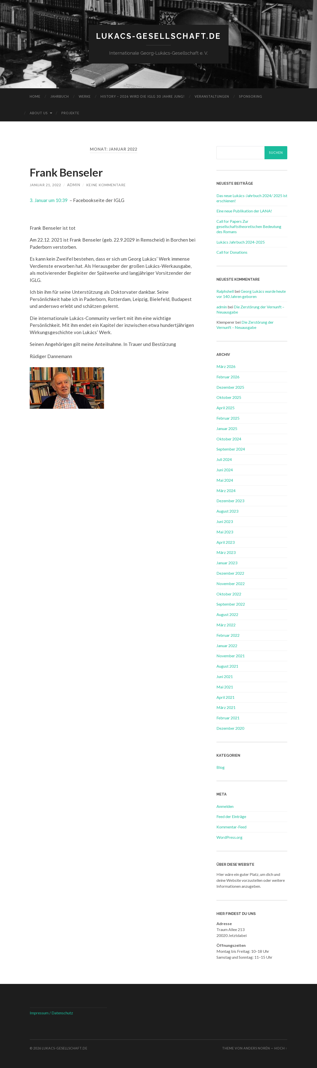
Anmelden (225, 806)
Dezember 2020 (230, 728)
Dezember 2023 (230, 500)
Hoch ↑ (280, 1048)
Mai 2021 (224, 686)
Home (35, 96)
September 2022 (230, 604)
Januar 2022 (226, 645)
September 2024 (230, 449)
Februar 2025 (227, 417)
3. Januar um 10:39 (49, 200)
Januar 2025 (226, 428)
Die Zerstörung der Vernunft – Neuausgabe (245, 325)
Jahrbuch (59, 96)
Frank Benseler (67, 172)
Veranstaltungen (212, 96)
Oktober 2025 (228, 397)
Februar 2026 (227, 376)
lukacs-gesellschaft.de (158, 36)
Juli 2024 (224, 459)
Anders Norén (256, 1048)
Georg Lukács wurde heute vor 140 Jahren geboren (251, 294)
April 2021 (225, 697)
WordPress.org (229, 837)
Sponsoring (250, 96)
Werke (85, 96)
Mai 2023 (224, 531)
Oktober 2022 (228, 593)
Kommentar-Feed (231, 826)
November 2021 (230, 655)
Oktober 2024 (228, 438)
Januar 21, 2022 (45, 184)
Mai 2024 (224, 479)
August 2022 (227, 614)
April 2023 (225, 542)
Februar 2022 (227, 635)
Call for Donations (231, 252)
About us (39, 113)
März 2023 (226, 552)
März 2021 (226, 707)
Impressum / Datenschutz (51, 1012)
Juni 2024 (224, 469)
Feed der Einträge (231, 816)
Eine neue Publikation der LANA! (244, 210)
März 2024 (226, 490)
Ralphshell (225, 291)
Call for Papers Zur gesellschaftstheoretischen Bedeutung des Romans (248, 226)
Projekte (70, 113)
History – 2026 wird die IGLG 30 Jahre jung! (143, 96)
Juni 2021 (224, 676)
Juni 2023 (224, 521)
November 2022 (230, 583)
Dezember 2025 (230, 387)
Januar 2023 (226, 562)
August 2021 (227, 665)
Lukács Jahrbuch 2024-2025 (240, 241)
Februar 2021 (227, 717)
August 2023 (227, 511)
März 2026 (226, 366)
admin (73, 184)
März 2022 (226, 624)
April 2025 (225, 407)
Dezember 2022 (230, 572)
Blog (220, 767)
